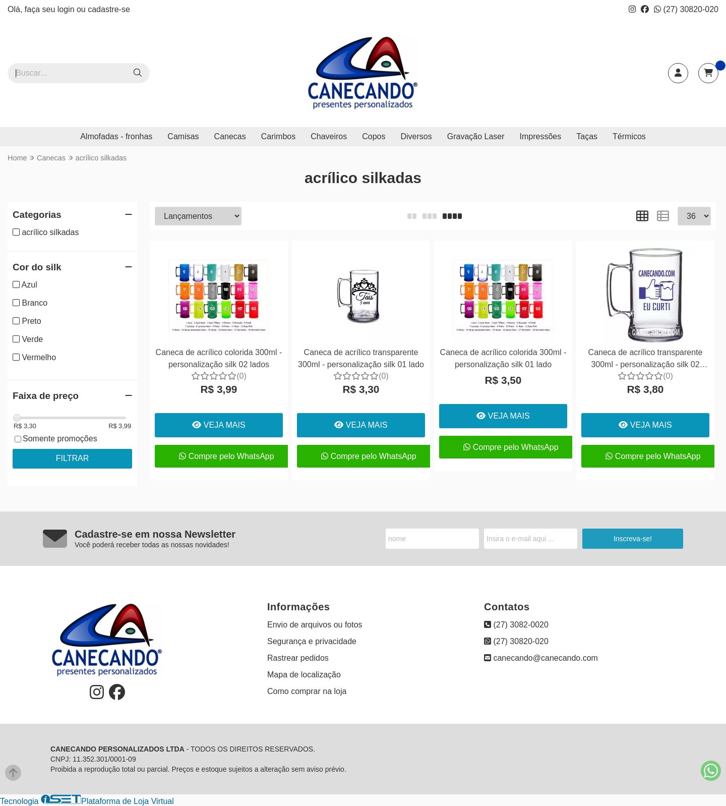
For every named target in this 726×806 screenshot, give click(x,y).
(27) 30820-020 (686, 9)
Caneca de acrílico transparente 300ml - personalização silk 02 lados (645, 360)
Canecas (230, 136)
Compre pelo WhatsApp (226, 456)
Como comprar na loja (306, 691)
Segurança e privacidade (311, 641)
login (67, 9)
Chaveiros (329, 136)
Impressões (541, 136)
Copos (373, 136)
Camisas (183, 136)
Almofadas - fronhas (116, 136)
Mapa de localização (304, 674)
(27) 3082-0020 (516, 624)
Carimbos (278, 136)
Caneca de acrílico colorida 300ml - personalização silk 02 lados (219, 358)
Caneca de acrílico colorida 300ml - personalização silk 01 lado (503, 358)
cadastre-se (109, 9)
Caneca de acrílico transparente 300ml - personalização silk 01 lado (361, 358)
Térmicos (629, 136)
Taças (586, 136)
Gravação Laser (476, 136)
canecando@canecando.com (541, 658)
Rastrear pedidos (298, 658)
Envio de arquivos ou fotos (314, 624)
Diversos (416, 136)
